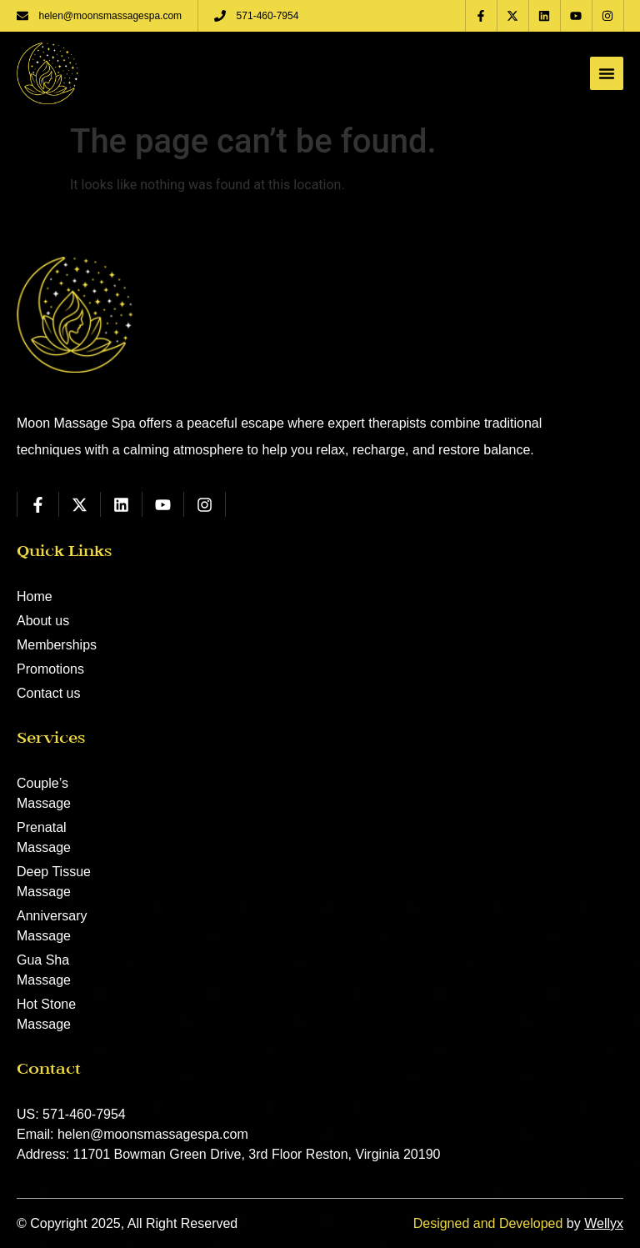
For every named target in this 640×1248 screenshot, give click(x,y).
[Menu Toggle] (606, 73)
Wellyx (603, 1223)
